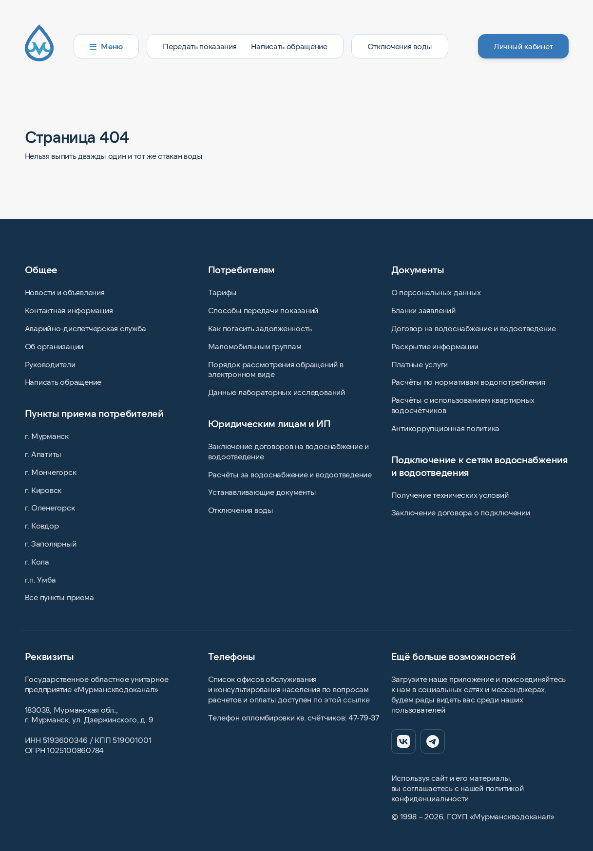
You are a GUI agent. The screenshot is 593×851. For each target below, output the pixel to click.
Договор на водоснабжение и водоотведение (473, 328)
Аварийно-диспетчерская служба (85, 328)
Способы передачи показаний (263, 310)
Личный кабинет (523, 46)
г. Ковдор (42, 525)
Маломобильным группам (255, 346)
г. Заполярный (51, 543)
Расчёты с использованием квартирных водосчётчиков (463, 405)
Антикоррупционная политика (445, 428)
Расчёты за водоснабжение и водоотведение (290, 474)
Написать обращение (289, 46)
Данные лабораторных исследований (276, 392)
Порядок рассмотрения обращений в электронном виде (276, 369)
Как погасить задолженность (260, 328)
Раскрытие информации (434, 346)
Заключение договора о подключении (460, 512)
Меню (106, 46)
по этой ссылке (341, 699)
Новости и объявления (65, 292)
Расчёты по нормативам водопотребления (468, 381)
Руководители (50, 364)
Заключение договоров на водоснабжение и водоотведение (288, 451)
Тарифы (222, 292)
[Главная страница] (45, 46)
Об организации (54, 346)
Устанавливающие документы (262, 491)
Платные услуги (419, 364)
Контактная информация (69, 310)
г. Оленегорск (50, 507)
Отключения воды (399, 46)
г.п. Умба (40, 579)
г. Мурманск (47, 435)
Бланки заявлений (423, 310)
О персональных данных (436, 292)
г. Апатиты (43, 453)
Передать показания (199, 46)
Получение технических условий (450, 494)
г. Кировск (43, 489)
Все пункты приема (59, 597)
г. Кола (37, 561)
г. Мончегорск (51, 471)
